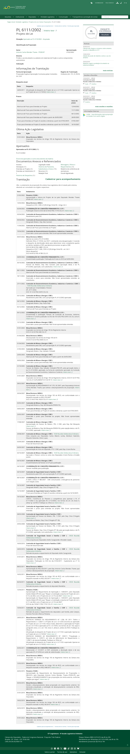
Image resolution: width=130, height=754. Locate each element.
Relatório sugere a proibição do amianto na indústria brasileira (96, 64)
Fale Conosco (110, 3)
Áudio (86, 84)
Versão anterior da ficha (60, 26)
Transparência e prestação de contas (85, 17)
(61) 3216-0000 (103, 739)
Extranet (82, 752)
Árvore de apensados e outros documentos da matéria (34, 159)
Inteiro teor (49, 30)
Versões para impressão (73, 26)
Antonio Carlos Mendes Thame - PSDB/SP (30, 52)
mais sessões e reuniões (104, 107)
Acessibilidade (99, 3)
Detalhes (94, 84)
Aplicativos (73, 752)
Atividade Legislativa (47, 17)
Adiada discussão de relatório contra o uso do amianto (97, 56)
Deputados (32, 17)
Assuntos (8, 17)
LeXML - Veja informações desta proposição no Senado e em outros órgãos (98, 115)
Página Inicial (11, 22)
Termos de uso (62, 752)
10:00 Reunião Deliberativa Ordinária (39, 286)
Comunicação (63, 17)
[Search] (114, 16)
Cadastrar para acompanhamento (45, 26)
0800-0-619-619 (95, 737)
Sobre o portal (50, 752)
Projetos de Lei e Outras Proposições (40, 22)
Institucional (20, 17)
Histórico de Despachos (24, 175)
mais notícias (108, 71)
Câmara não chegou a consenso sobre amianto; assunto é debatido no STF (97, 49)
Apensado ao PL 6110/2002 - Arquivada (36, 39)
